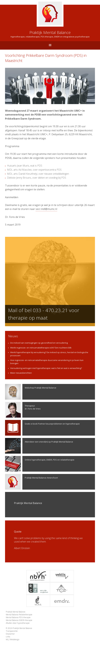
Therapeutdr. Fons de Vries (23, 410)
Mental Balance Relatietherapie (19, 614)
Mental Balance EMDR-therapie (19, 620)
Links (8, 636)
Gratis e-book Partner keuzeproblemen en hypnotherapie (42, 428)
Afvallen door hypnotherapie (18, 623)
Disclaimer (10, 634)
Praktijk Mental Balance (15, 611)
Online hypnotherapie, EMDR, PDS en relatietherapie (39, 464)
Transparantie (12, 631)
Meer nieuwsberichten (21, 372)
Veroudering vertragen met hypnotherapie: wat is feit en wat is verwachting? (46, 368)
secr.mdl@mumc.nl (46, 209)
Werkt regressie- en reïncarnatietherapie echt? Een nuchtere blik (40, 347)
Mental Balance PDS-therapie (18, 617)
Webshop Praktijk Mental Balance (30, 392)
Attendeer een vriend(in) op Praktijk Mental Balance (39, 446)
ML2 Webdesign (12, 639)
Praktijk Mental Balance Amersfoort (31, 482)
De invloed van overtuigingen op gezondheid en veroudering (39, 342)
